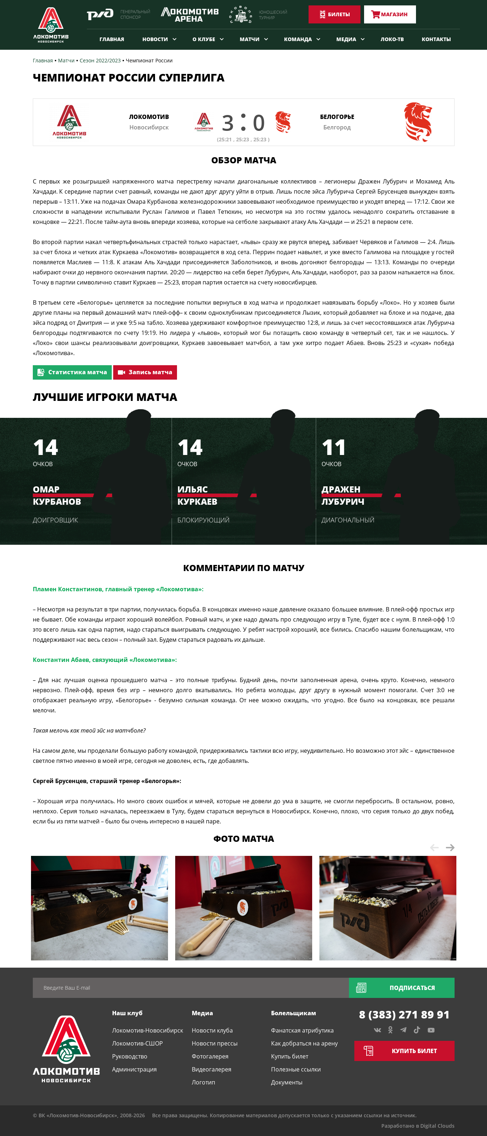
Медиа (346, 39)
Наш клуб (127, 1013)
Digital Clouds (437, 1125)
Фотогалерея (210, 1056)
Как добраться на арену (304, 1043)
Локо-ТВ (392, 39)
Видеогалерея (211, 1069)
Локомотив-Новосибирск (147, 1030)
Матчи (250, 39)
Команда (298, 39)
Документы (286, 1082)
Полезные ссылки (296, 1069)
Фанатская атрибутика (302, 1030)
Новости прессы (215, 1043)
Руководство (129, 1056)
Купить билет (289, 1056)
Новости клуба (212, 1030)
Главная (111, 39)
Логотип (203, 1082)
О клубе (203, 39)
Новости (155, 39)
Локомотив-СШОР (137, 1043)
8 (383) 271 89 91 (404, 1014)
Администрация (134, 1069)
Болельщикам (293, 1013)
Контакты (436, 39)
